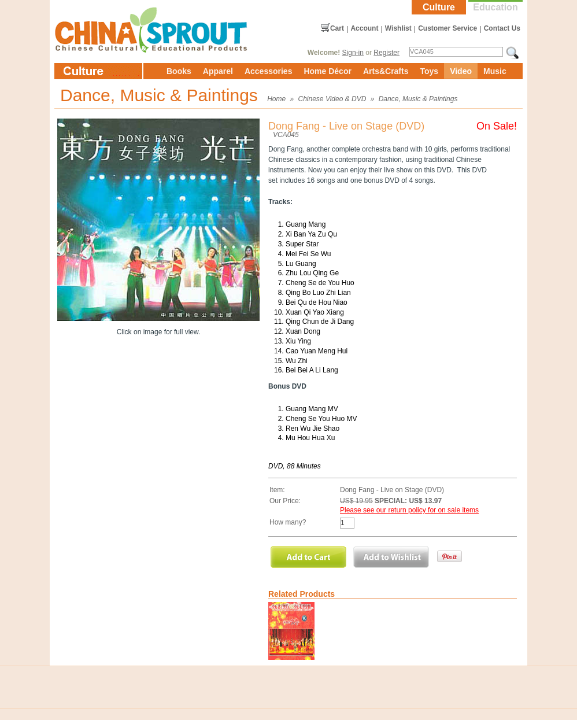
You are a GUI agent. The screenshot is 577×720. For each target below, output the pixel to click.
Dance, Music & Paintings (418, 99)
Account (364, 28)
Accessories (269, 71)
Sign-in (353, 53)
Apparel (218, 71)
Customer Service (447, 28)
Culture (439, 7)
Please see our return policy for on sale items (409, 510)
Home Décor (327, 71)
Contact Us (502, 28)
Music (494, 71)
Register (386, 53)
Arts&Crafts (386, 71)
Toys (429, 71)
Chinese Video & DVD (332, 99)
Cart (337, 28)
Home (276, 99)
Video (461, 71)
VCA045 (286, 135)
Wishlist (398, 28)
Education (495, 7)
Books (179, 71)
